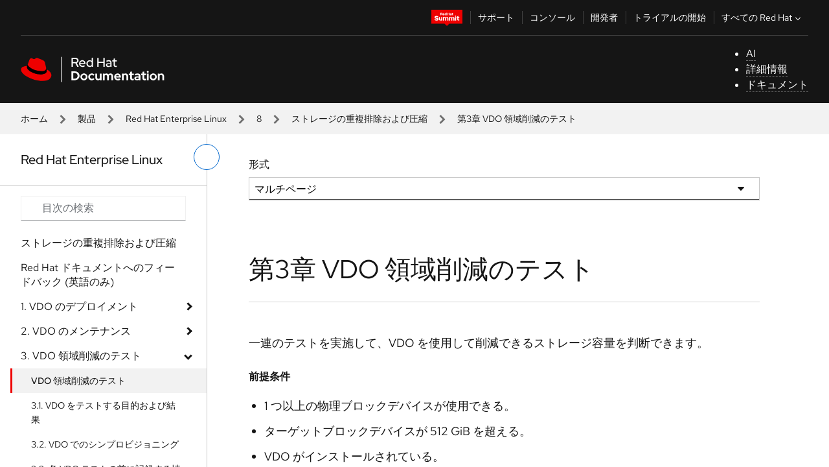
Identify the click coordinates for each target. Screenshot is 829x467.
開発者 (604, 17)
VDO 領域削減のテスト (78, 381)
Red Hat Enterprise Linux (176, 119)
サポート (496, 17)
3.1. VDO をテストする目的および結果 (103, 412)
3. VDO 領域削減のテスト (81, 356)
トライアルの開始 (669, 17)
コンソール (552, 17)
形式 (259, 164)
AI (751, 53)
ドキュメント (777, 84)
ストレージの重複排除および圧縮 (359, 119)
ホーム (34, 119)
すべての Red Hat (762, 17)
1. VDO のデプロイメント (79, 306)
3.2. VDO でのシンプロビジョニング (105, 444)
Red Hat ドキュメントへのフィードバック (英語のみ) (98, 275)
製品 (87, 119)
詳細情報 (767, 69)
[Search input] (103, 208)
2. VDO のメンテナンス (76, 331)
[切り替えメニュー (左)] (207, 157)
